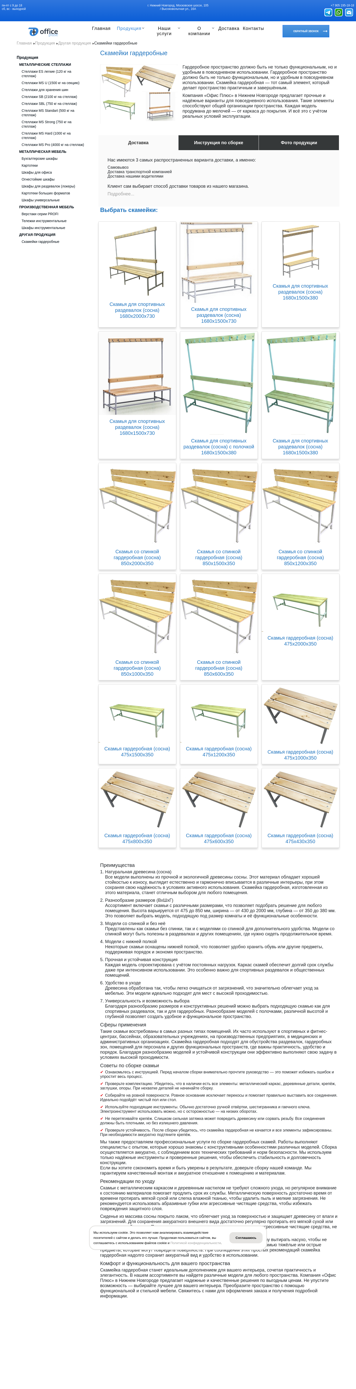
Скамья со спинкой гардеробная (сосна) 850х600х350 (219, 668)
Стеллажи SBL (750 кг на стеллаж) (49, 104)
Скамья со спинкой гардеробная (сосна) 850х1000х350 (137, 668)
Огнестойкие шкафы (38, 179)
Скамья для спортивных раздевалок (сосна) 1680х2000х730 (137, 310)
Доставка (228, 28)
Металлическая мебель (43, 152)
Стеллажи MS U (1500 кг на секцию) (51, 83)
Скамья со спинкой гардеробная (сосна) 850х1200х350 (300, 557)
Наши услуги (165, 31)
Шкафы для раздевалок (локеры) (48, 186)
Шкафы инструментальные (43, 228)
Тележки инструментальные (44, 221)
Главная (101, 28)
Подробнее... (121, 193)
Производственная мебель (46, 207)
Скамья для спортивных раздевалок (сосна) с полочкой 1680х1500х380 (218, 446)
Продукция (130, 28)
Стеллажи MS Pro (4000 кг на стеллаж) (53, 145)
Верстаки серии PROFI (40, 214)
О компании (199, 31)
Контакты (253, 28)
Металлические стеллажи (45, 65)
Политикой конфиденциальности (195, 1243)
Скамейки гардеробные (41, 242)
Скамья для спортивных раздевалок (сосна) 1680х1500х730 (218, 315)
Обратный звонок (306, 31)
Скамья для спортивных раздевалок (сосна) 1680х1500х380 (300, 292)
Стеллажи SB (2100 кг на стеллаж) (49, 97)
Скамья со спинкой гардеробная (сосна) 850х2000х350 (137, 557)
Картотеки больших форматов (46, 193)
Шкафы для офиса (37, 172)
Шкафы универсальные (41, 200)
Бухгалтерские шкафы (40, 159)
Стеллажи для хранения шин (45, 90)
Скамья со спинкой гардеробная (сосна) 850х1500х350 (219, 557)
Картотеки (30, 165)
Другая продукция (37, 235)
